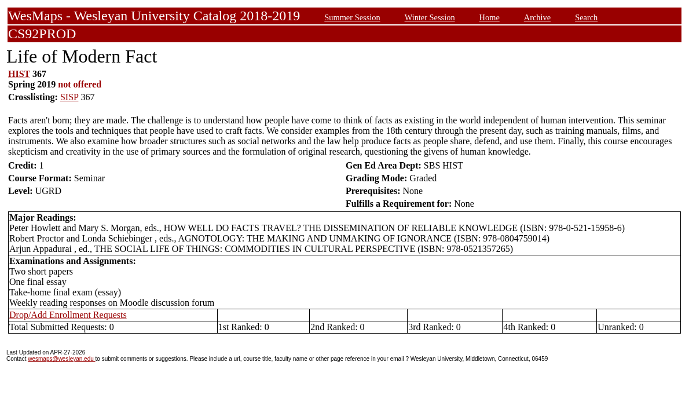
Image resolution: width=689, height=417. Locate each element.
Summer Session (352, 17)
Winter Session (430, 17)
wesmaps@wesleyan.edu (61, 359)
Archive (537, 17)
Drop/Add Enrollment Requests (68, 315)
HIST (19, 74)
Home (489, 17)
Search (586, 17)
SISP (69, 97)
